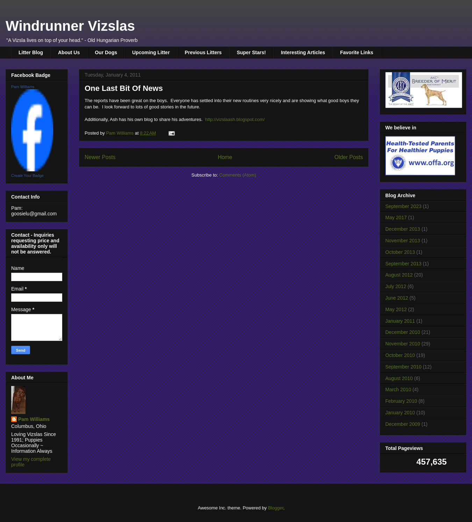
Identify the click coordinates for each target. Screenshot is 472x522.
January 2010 (400, 412)
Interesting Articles (303, 52)
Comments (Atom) (237, 175)
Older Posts (349, 157)
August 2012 (399, 275)
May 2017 (396, 217)
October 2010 (400, 355)
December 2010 (402, 332)
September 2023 (403, 206)
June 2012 (396, 298)
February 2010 (401, 401)
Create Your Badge (27, 175)
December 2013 (402, 229)
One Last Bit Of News (124, 88)
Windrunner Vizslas (70, 26)
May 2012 (396, 309)
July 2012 (395, 286)
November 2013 (402, 240)
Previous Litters (203, 52)
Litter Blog (31, 52)
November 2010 (402, 343)
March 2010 (398, 389)
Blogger (275, 507)
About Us (69, 52)
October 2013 (400, 252)
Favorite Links (356, 52)
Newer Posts (100, 157)
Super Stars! (251, 52)
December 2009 (402, 424)
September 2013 (403, 263)
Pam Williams (23, 87)
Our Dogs (106, 52)
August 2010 (399, 378)
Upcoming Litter (151, 52)
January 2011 (400, 321)
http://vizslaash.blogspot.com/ (235, 119)
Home (225, 157)
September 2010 (403, 367)
